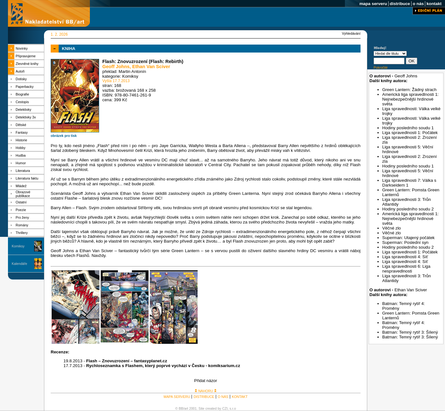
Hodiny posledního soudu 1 (408, 127)
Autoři (20, 71)
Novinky (22, 48)
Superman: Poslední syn (405, 242)
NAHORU (205, 391)
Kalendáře (19, 264)
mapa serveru (373, 3)
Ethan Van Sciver (151, 66)
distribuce (400, 3)
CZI (225, 408)
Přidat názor (205, 380)
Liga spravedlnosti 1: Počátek (410, 132)
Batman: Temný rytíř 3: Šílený (410, 332)
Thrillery (22, 233)
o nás (418, 3)
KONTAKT (240, 397)
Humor (21, 163)
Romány (22, 225)
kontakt (434, 3)
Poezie (21, 210)
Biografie (22, 94)
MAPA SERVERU (177, 397)
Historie (21, 140)
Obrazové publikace (23, 194)
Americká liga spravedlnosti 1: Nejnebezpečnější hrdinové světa (410, 99)
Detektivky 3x (26, 117)
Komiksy (18, 246)
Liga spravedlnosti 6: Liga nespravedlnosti (406, 268)
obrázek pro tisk (64, 136)
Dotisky (21, 79)
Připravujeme (26, 56)
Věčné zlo (391, 228)
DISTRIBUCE (203, 397)
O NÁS (223, 397)
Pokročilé (381, 67)
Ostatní (21, 202)
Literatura (23, 171)
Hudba (21, 155)
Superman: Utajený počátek (408, 237)
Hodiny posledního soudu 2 (408, 209)
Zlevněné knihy (27, 64)
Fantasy (22, 132)
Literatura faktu (27, 178)
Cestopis (22, 102)
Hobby (21, 148)
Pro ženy (22, 217)
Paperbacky (24, 87)
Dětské (21, 125)
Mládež (21, 186)
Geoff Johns (116, 66)
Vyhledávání (351, 33)
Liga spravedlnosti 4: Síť (405, 256)
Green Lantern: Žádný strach (409, 89)
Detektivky (23, 109)
